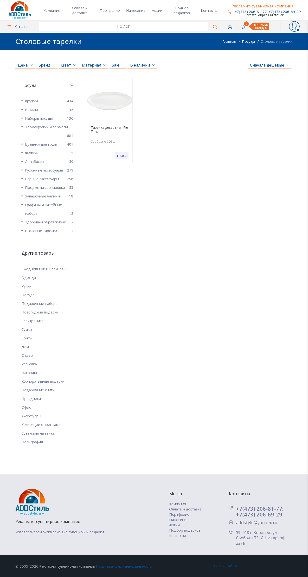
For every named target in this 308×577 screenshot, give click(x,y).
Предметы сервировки (49, 187)
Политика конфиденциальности (124, 566)
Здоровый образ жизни (49, 222)
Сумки (26, 329)
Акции (157, 10)
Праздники (31, 398)
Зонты (26, 338)
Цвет (68, 65)
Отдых (27, 355)
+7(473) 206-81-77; (259, 508)
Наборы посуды (49, 118)
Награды (29, 372)
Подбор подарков (181, 10)
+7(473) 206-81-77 (247, 11)
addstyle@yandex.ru (256, 522)
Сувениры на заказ (37, 433)
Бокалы (49, 109)
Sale (118, 65)
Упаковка (29, 364)
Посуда (249, 41)
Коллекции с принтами (41, 424)
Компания (51, 10)
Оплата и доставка (80, 10)
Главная (229, 41)
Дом (25, 346)
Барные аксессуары (49, 178)
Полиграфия (32, 441)
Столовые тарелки (277, 41)
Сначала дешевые (269, 65)
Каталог (17, 26)
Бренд (46, 65)
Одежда (28, 277)
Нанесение (136, 10)
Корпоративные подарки (42, 381)
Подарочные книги (38, 389)
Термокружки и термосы (49, 127)
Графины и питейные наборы (49, 210)
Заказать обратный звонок (264, 15)
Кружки (49, 101)
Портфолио (110, 10)
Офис (26, 407)
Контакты (209, 10)
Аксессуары (31, 415)
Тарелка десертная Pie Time (109, 130)
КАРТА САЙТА (225, 565)
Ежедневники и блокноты (43, 268)
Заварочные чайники (49, 196)
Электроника (32, 320)
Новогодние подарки (39, 312)
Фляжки (49, 152)
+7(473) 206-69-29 (285, 11)
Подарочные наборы (39, 303)
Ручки (26, 286)
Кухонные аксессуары (49, 170)
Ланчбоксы (49, 161)
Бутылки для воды (49, 144)
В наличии (142, 65)
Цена (25, 65)
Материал (94, 65)
